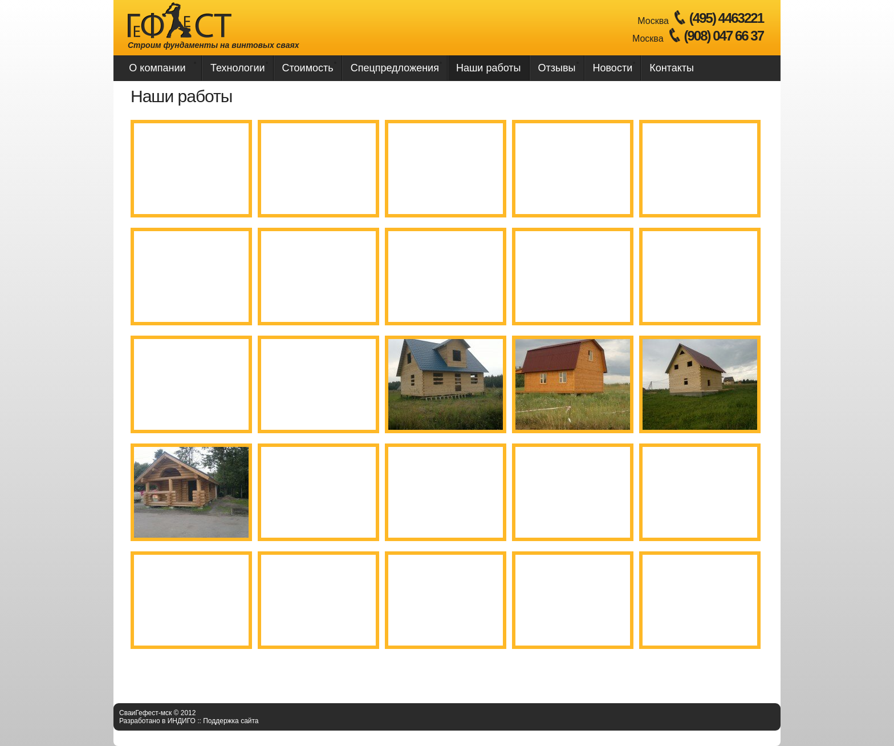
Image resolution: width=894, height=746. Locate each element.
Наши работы (488, 68)
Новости (613, 68)
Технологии (237, 68)
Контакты (671, 68)
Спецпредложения (395, 68)
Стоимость (308, 68)
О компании (157, 68)
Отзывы (557, 68)
